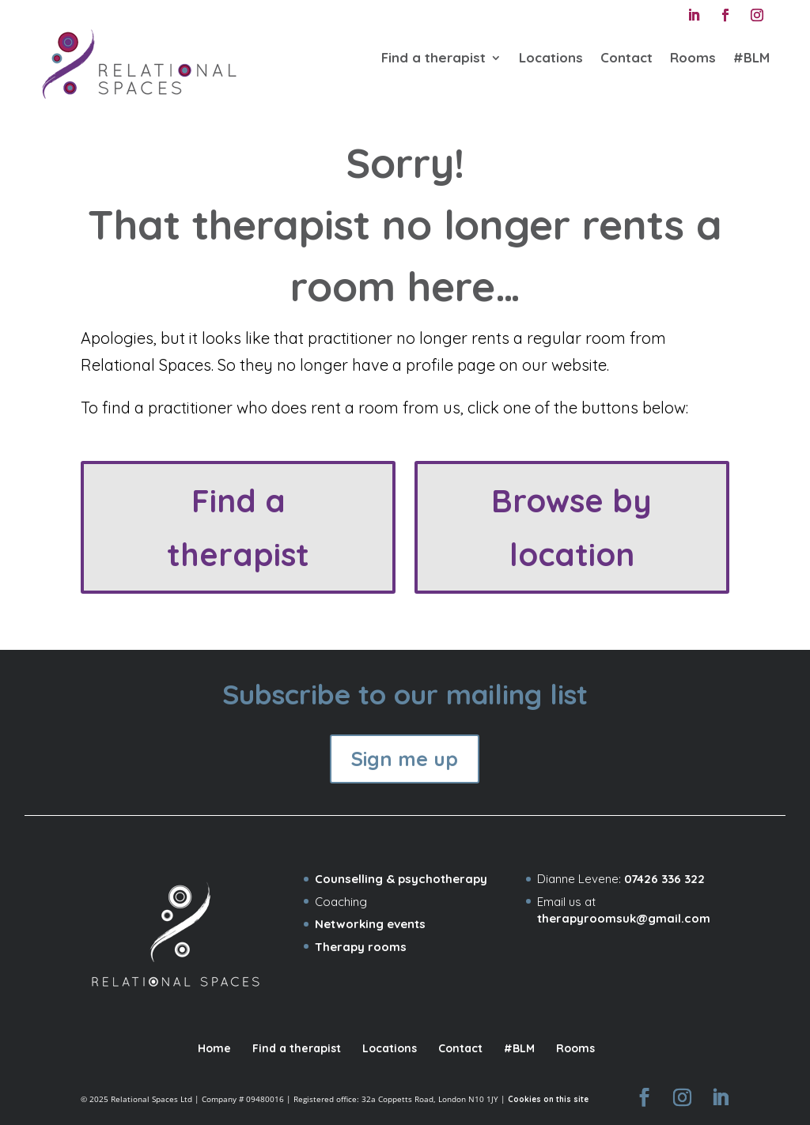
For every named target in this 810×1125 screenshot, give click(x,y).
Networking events (370, 923)
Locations (551, 57)
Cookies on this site (548, 1099)
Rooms (693, 57)
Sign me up (404, 758)
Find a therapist (433, 57)
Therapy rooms (361, 946)
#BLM (751, 57)
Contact (626, 57)
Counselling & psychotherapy (401, 878)
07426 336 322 (664, 878)
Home (214, 1048)
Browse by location (571, 527)
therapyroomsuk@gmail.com (623, 918)
